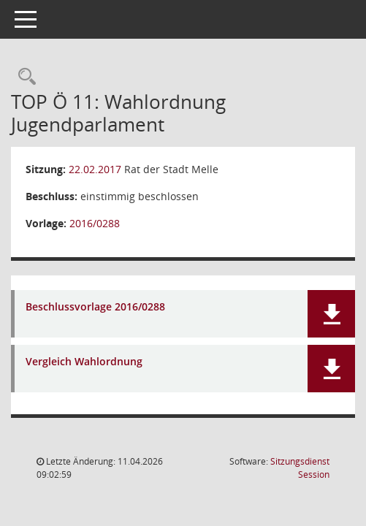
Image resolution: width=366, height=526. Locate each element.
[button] (331, 314)
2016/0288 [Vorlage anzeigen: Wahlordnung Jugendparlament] (94, 223)
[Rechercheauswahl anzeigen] (23, 77)
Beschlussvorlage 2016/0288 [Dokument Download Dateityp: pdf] (95, 307)
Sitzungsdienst (299, 468)
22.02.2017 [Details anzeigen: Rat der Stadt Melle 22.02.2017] (95, 169)
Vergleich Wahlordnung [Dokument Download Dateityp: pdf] (84, 362)
